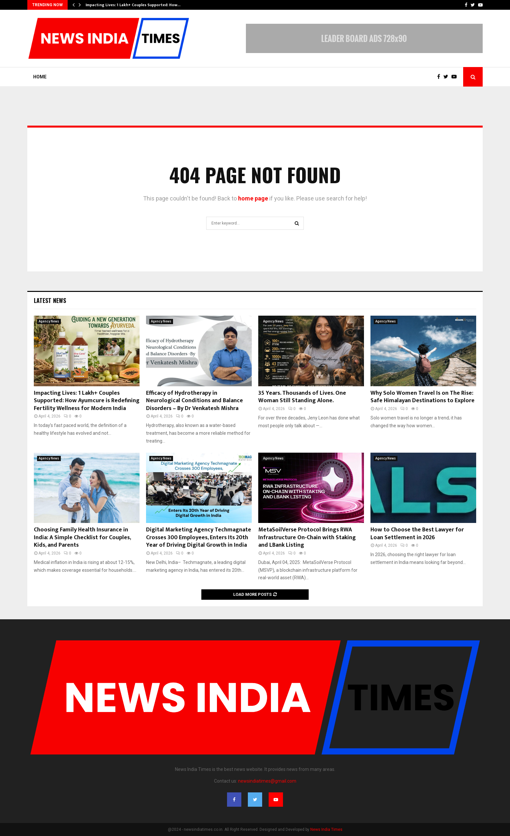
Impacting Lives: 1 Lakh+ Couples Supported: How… (133, 5)
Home (40, 76)
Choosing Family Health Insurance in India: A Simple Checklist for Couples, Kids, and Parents (82, 537)
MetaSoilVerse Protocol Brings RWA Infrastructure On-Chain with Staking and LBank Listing (307, 537)
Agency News (49, 321)
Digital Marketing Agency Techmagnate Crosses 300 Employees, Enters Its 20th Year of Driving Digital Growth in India (198, 537)
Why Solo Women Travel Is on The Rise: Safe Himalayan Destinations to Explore (422, 396)
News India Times (326, 829)
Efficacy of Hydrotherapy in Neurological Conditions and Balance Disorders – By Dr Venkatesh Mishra (194, 400)
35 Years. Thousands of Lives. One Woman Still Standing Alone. (302, 396)
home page (253, 198)
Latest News (50, 300)
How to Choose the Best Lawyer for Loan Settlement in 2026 (417, 533)
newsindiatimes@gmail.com (267, 781)
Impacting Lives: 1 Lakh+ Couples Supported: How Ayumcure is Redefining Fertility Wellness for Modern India (87, 400)
